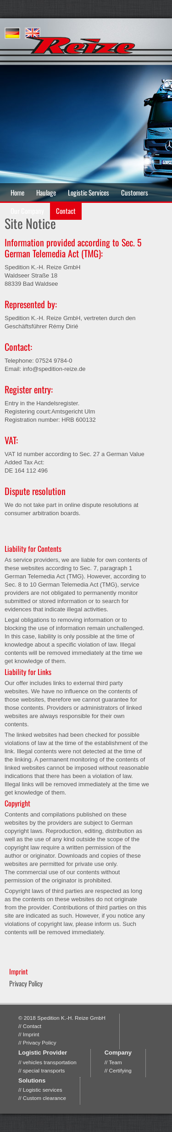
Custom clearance (44, 1098)
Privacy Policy (26, 983)
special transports (44, 1070)
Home (17, 192)
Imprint (31, 1034)
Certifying (120, 1070)
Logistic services (42, 1090)
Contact (32, 1026)
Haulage (46, 192)
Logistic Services (88, 192)
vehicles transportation (50, 1062)
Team (115, 1062)
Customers (134, 192)
